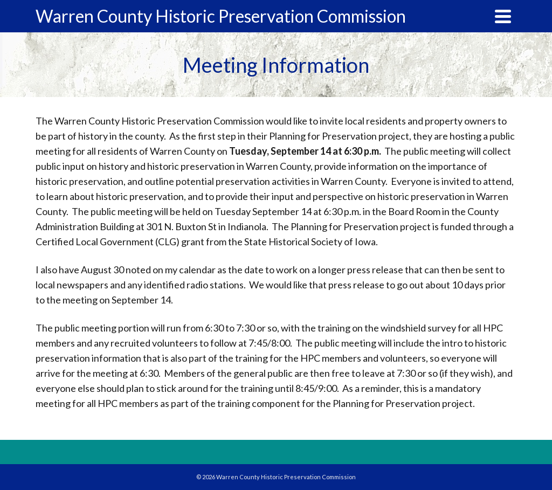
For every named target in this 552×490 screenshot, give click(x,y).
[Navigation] (502, 16)
